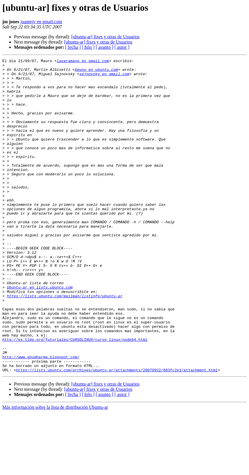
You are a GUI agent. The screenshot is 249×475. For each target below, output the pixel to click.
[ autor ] (122, 47)
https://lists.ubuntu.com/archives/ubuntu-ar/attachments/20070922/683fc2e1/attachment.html (117, 432)
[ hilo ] (88, 47)
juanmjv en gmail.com (41, 21)
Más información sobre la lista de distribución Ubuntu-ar (55, 469)
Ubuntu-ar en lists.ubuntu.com (40, 333)
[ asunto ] (104, 47)
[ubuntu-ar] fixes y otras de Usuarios (105, 36)
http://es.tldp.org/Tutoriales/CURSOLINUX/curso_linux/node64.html (74, 396)
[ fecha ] (72, 47)
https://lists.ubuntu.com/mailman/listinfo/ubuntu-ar (65, 343)
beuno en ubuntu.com (96, 72)
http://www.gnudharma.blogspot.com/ (40, 417)
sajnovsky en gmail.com (104, 77)
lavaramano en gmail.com (83, 61)
